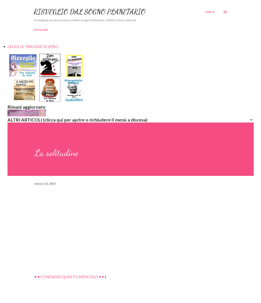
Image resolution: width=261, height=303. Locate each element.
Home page (41, 29)
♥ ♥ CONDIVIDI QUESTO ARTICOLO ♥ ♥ (69, 276)
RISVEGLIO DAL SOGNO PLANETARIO (89, 12)
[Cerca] (209, 11)
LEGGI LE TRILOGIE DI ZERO (33, 46)
